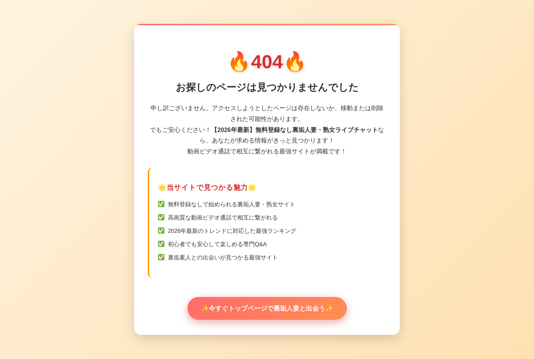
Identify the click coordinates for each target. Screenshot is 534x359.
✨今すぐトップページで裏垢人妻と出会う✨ (267, 308)
